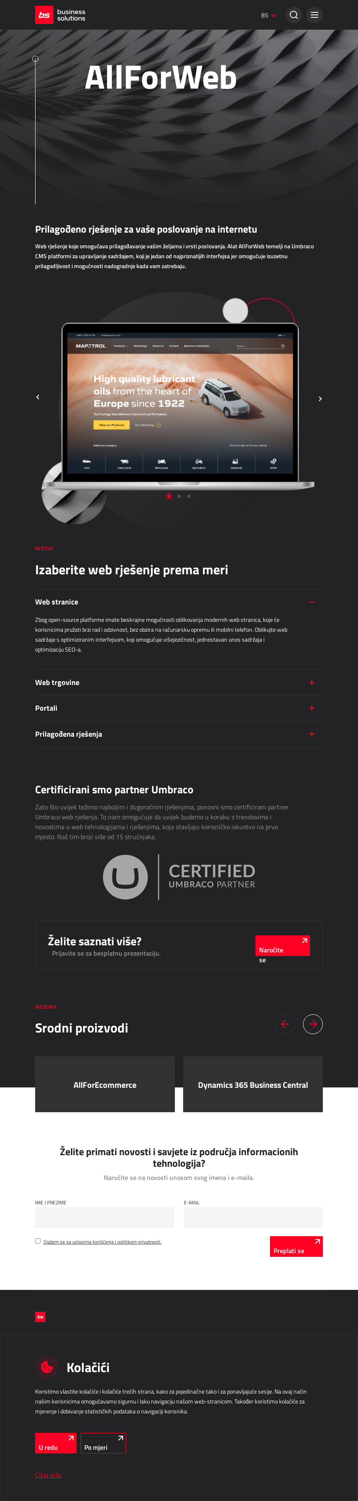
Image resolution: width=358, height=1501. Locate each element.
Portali (46, 707)
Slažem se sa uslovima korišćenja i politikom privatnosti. (102, 1241)
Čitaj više (48, 1475)
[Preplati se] (296, 1246)
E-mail (192, 1202)
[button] (314, 15)
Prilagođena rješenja (68, 733)
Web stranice (56, 601)
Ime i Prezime (51, 1202)
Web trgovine (57, 682)
